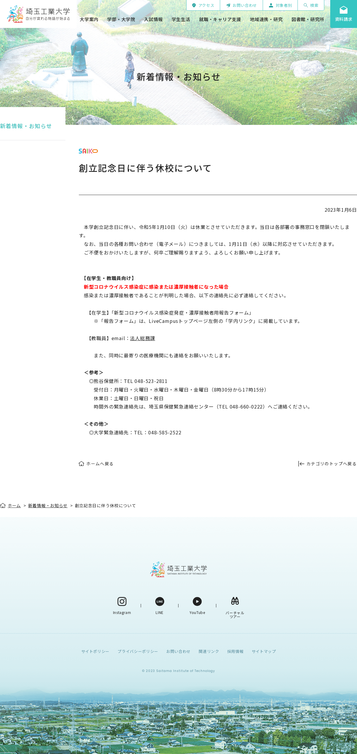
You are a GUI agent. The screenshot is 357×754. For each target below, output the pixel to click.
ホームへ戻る (100, 463)
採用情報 (235, 651)
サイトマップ (264, 651)
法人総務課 (142, 338)
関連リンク (209, 651)
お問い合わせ (178, 651)
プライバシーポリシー (138, 651)
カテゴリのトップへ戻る (331, 463)
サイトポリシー (95, 651)
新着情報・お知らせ (26, 126)
